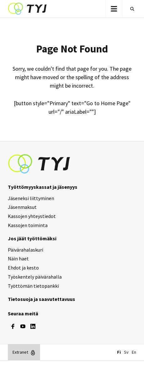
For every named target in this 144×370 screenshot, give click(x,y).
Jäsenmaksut (22, 207)
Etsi (131, 9)
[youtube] (23, 326)
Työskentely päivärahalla (35, 277)
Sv (126, 352)
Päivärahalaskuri (25, 250)
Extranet (20, 352)
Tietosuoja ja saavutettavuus (41, 299)
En (134, 352)
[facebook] (13, 326)
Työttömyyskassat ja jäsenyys (42, 187)
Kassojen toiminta (28, 225)
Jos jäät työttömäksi (32, 238)
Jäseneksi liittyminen (31, 198)
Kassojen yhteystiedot (32, 216)
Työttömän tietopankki (33, 286)
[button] (113, 8)
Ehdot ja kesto (23, 267)
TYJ (27, 9)
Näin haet (18, 258)
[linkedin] (33, 326)
